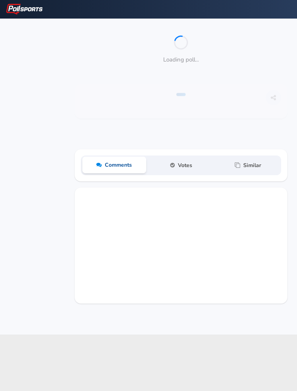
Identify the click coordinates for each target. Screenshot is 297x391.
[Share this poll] (273, 101)
